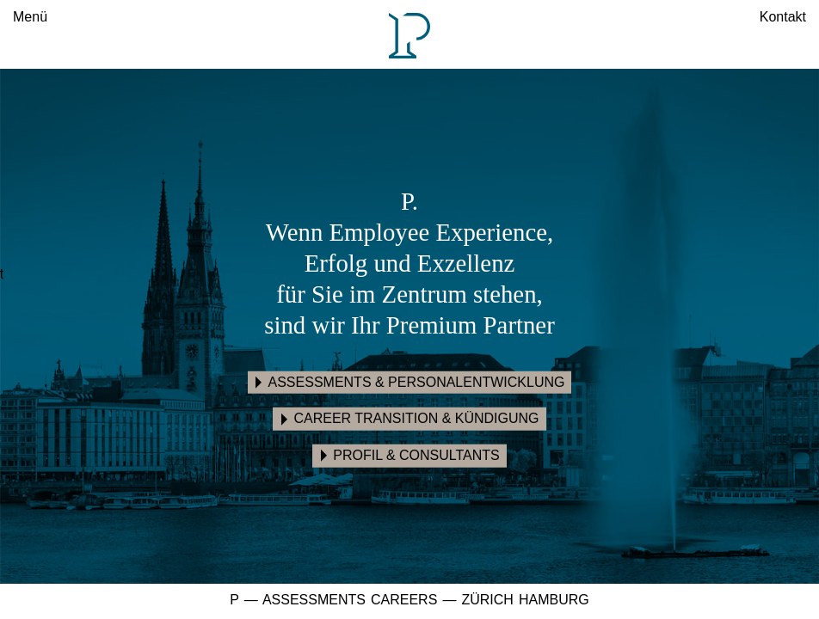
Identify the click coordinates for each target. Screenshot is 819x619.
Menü (30, 16)
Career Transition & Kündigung (416, 418)
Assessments (314, 599)
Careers (404, 599)
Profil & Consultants (416, 455)
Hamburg (554, 599)
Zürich (487, 599)
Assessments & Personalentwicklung (416, 381)
